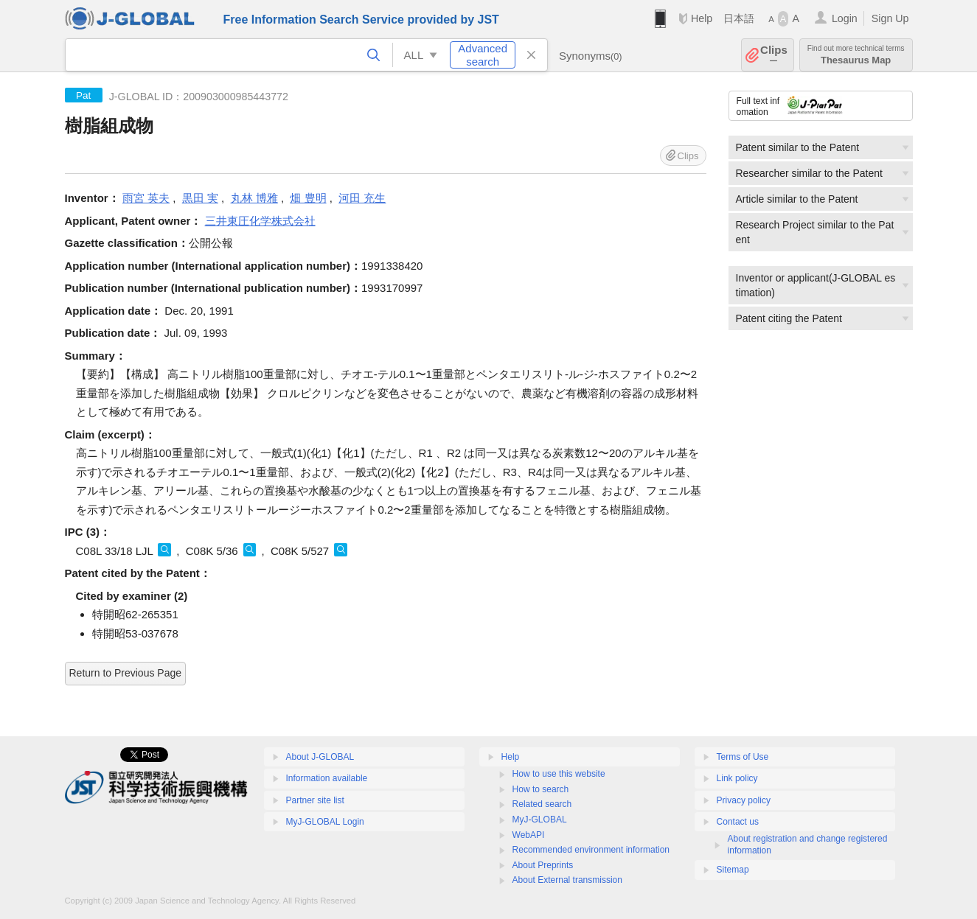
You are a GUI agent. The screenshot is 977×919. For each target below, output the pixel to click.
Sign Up (890, 18)
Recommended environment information (591, 850)
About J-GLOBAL (320, 757)
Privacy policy (744, 800)
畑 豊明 (308, 198)
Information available (327, 778)
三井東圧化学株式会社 (260, 220)
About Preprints (543, 865)
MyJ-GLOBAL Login (325, 822)
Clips (773, 54)
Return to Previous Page (125, 673)
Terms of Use (743, 757)
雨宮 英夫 (146, 198)
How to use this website (558, 774)
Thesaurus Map (856, 55)
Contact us (738, 822)
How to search (540, 789)
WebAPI (528, 835)
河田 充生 (362, 198)
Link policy (737, 778)
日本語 (738, 18)
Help (701, 18)
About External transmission (567, 880)
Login (845, 18)
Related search (542, 804)
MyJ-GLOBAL (539, 819)
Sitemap (733, 869)
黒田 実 (200, 198)
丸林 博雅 (254, 198)
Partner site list (315, 800)
